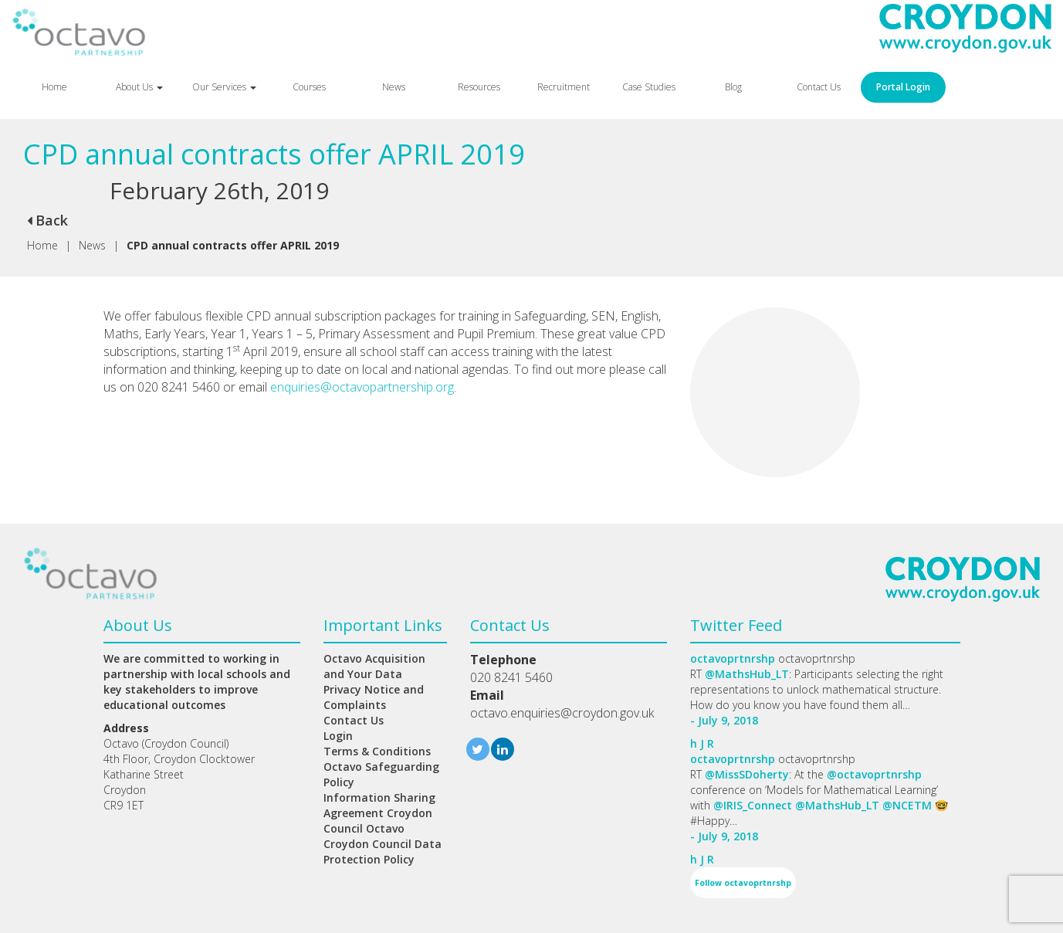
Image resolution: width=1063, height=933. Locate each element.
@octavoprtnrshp (874, 774)
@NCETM (907, 805)
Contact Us (819, 86)
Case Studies (648, 86)
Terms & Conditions (377, 751)
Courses (309, 86)
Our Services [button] (224, 86)
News (393, 86)
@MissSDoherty (747, 774)
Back (47, 220)
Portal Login (903, 86)
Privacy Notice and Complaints (373, 697)
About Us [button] (139, 86)
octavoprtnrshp (732, 658)
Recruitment (563, 86)
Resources (479, 86)
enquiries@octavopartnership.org (362, 386)
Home (54, 86)
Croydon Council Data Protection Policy (382, 851)
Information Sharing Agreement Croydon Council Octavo (379, 813)
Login (338, 735)
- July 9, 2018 (724, 720)
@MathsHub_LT (747, 674)
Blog (733, 86)
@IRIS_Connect (752, 805)
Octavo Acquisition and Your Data (374, 666)
